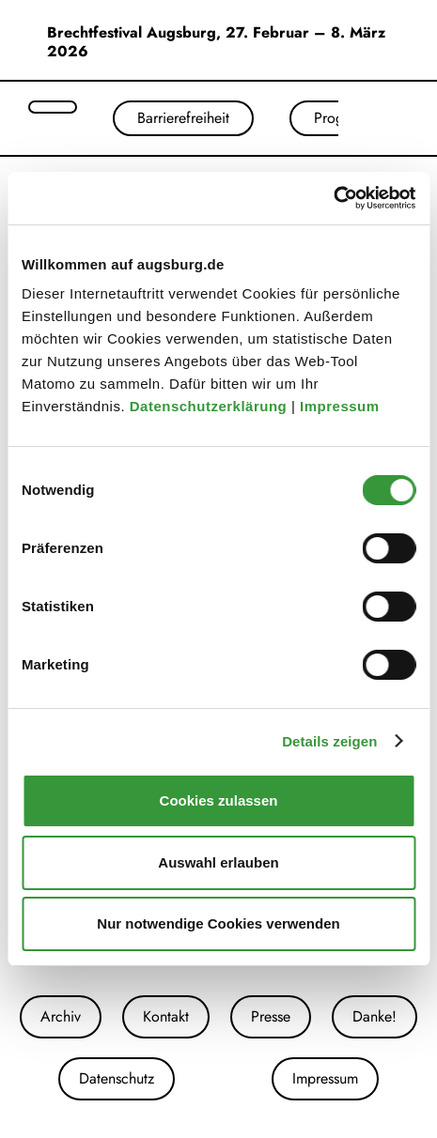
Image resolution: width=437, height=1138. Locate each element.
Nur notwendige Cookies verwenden (218, 923)
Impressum (341, 406)
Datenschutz (116, 1078)
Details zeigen (329, 741)
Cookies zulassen (219, 800)
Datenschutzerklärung (210, 406)
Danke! (374, 1016)
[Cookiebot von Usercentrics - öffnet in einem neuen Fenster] (333, 198)
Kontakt (166, 1016)
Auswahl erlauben (218, 862)
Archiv (60, 1016)
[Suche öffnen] (52, 107)
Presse (270, 1016)
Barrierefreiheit (183, 118)
